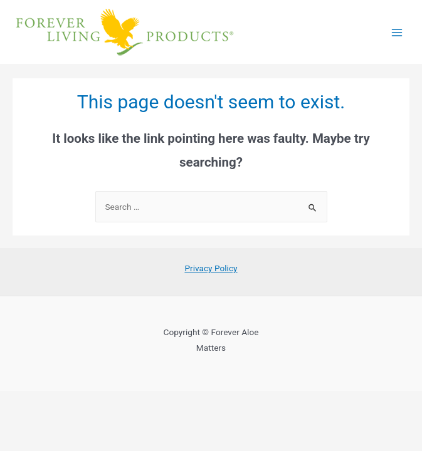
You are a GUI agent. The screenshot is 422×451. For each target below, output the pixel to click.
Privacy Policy (210, 268)
